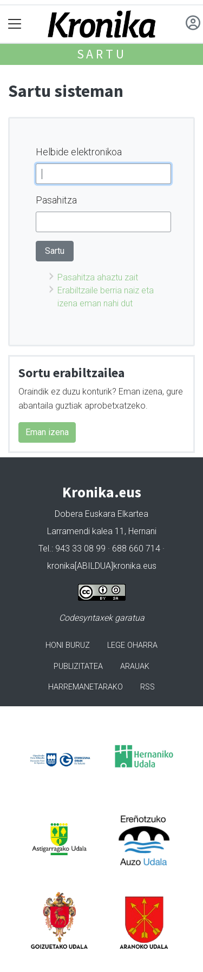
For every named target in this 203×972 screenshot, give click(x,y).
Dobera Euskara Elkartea (101, 514)
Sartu (102, 53)
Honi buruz (67, 645)
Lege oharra (132, 645)
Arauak (134, 666)
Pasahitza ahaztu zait (97, 277)
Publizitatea (78, 666)
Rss (147, 687)
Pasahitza (56, 200)
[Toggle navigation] (15, 24)
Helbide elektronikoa (79, 151)
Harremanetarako (85, 687)
